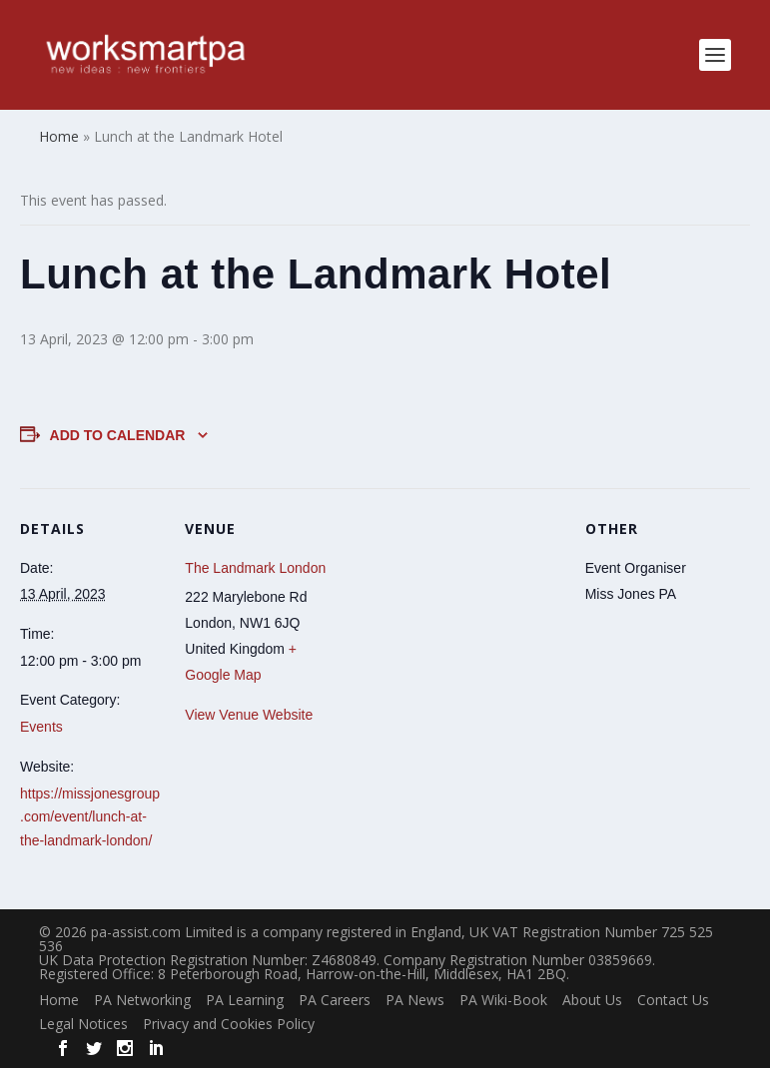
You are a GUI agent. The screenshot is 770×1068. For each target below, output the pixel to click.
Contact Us (673, 999)
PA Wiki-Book (503, 999)
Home (59, 999)
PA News (414, 999)
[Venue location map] (456, 626)
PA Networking (142, 999)
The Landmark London (255, 568)
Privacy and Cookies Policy (229, 1023)
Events (41, 727)
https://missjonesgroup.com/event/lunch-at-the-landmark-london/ (90, 817)
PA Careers (335, 999)
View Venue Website (249, 715)
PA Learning (245, 999)
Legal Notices (83, 1023)
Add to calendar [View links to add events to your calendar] (118, 435)
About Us (592, 999)
